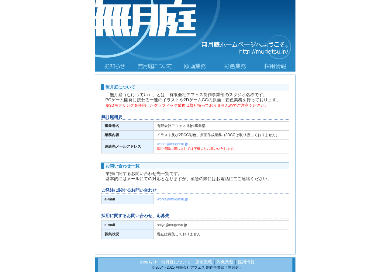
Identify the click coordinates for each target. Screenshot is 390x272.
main (115, 66)
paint (235, 66)
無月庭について (176, 262)
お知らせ (148, 262)
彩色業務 (224, 262)
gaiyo (155, 66)
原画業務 (203, 262)
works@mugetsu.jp (172, 144)
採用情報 (246, 262)
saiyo (275, 66)
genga (195, 66)
